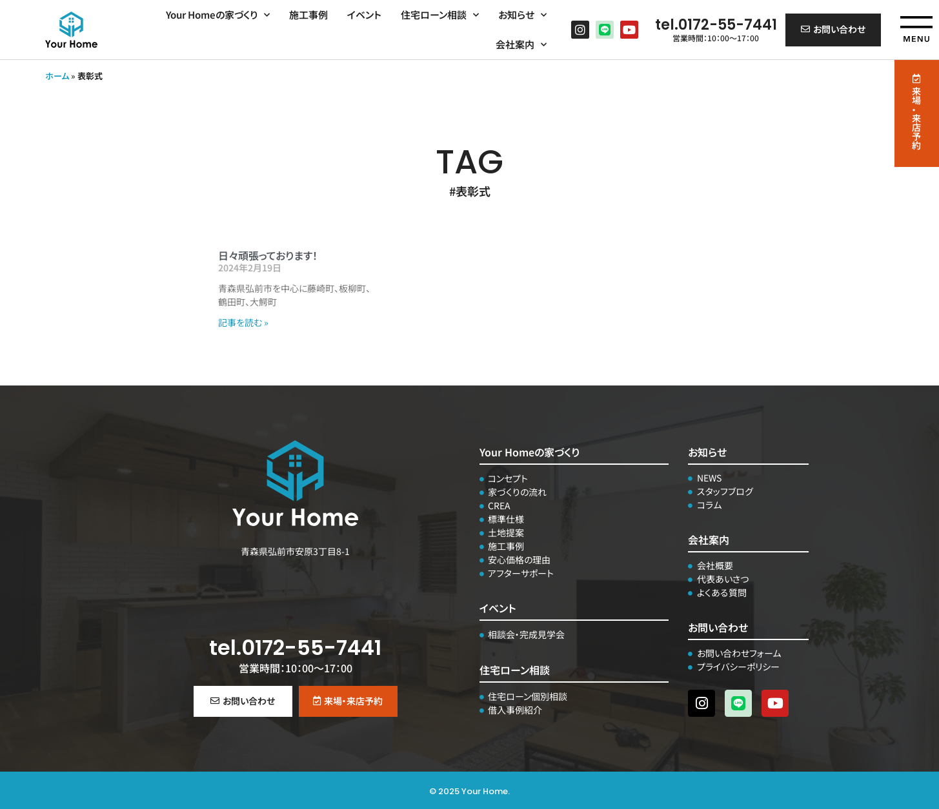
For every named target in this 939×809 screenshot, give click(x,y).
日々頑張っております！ (268, 255)
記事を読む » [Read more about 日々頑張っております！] (243, 322)
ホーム (57, 76)
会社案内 (521, 41)
